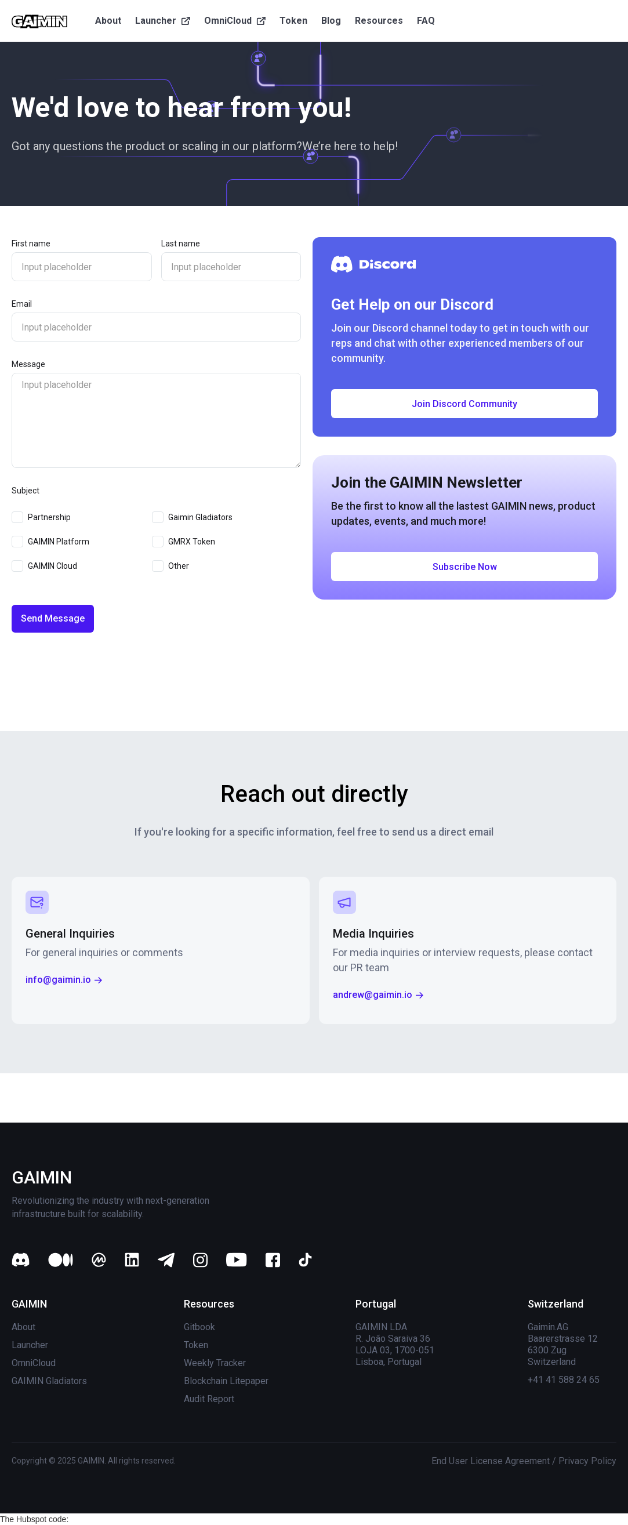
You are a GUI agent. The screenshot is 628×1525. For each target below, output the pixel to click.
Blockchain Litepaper (226, 1380)
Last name (180, 243)
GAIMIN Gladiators (49, 1380)
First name (31, 243)
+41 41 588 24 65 (564, 1379)
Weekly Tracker (215, 1362)
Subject (25, 490)
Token (196, 1344)
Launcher (30, 1344)
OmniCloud (34, 1362)
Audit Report (209, 1398)
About (23, 1326)
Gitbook (199, 1326)
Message (28, 364)
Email (22, 303)
